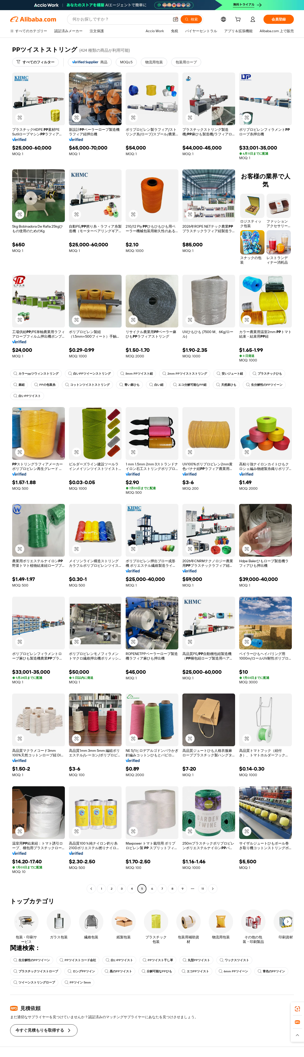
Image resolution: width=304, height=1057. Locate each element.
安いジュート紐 (230, 374)
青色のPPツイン (271, 971)
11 (202, 888)
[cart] (239, 20)
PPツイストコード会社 (78, 960)
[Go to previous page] (91, 888)
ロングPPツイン (81, 971)
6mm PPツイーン (233, 971)
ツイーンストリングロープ (34, 982)
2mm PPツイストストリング (184, 374)
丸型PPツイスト (196, 960)
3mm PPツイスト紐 (136, 374)
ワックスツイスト (234, 960)
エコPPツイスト (195, 971)
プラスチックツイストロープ (35, 971)
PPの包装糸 (44, 385)
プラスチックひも (267, 374)
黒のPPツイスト (118, 971)
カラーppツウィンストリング (36, 374)
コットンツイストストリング (87, 385)
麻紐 (19, 385)
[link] (297, 1008)
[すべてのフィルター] (35, 62)
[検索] (191, 19)
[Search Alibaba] (120, 19)
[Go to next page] (212, 888)
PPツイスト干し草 (158, 960)
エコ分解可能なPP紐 (189, 385)
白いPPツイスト (27, 396)
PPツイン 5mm (78, 982)
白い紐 (156, 385)
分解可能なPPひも (157, 971)
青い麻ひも (129, 385)
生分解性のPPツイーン (264, 385)
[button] (176, 19)
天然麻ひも (226, 385)
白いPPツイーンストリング (89, 374)
